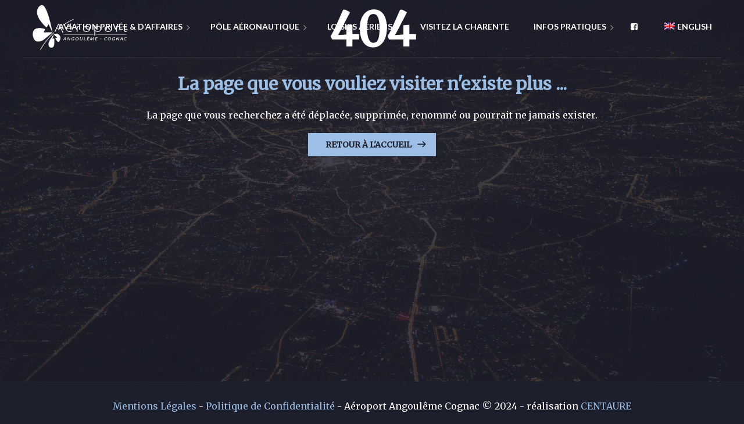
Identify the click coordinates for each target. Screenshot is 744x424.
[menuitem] (684, 26)
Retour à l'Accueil (369, 144)
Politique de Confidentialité (270, 406)
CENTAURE (606, 406)
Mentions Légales (154, 406)
